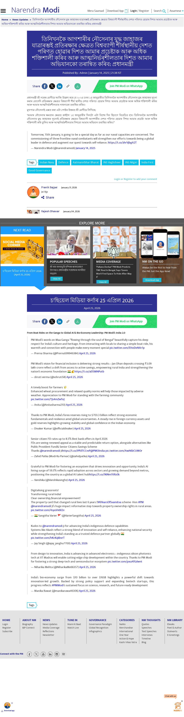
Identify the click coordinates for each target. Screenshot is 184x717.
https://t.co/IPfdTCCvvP (76, 450)
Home (5, 20)
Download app (9, 710)
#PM (141, 502)
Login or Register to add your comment (135, 179)
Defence (63, 162)
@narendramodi (50, 450)
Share (47, 197)
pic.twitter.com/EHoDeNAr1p (127, 348)
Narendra (35, 10)
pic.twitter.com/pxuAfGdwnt (125, 561)
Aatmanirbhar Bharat (86, 162)
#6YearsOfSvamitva (109, 502)
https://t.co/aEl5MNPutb (89, 371)
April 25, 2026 (87, 353)
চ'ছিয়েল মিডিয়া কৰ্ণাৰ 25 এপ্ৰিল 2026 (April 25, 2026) (22, 273)
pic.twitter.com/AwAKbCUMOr (123, 450)
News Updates (20, 20)
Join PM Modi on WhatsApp (126, 86)
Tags (32, 162)
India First (147, 162)
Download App (152, 280)
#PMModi (58, 585)
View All (56, 279)
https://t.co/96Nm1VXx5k (104, 474)
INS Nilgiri (131, 162)
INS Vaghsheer (112, 162)
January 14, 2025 (85, 148)
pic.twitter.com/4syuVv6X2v (47, 510)
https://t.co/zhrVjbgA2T (122, 142)
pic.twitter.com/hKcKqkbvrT (48, 538)
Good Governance (39, 170)
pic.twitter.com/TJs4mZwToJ (48, 399)
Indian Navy (47, 162)
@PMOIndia (97, 450)
